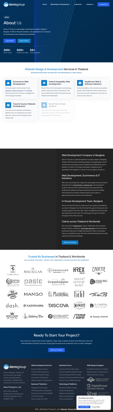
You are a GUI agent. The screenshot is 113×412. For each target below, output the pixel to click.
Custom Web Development (40, 372)
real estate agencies (88, 228)
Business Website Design (39, 369)
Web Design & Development (59, 4)
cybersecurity (87, 185)
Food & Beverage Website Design (70, 375)
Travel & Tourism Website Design (69, 380)
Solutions (89, 4)
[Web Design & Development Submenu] (71, 4)
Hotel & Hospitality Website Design (70, 372)
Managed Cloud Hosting (39, 388)
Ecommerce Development (39, 377)
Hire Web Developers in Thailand (97, 369)
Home (7, 17)
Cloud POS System (37, 396)
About (45, 4)
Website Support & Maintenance (41, 380)
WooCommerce (17, 91)
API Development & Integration (41, 390)
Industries (77, 4)
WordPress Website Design (40, 375)
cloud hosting (77, 185)
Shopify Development (66, 390)
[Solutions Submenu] (94, 4)
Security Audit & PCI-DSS (39, 399)
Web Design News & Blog (95, 375)
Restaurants (78, 226)
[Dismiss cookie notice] (108, 398)
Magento (8, 91)
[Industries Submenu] (83, 4)
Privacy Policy (73, 409)
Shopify (29, 91)
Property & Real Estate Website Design (70, 377)
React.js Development (66, 396)
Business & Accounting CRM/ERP (42, 393)
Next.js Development (66, 399)
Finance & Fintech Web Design (69, 369)
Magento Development (66, 393)
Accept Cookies (84, 407)
